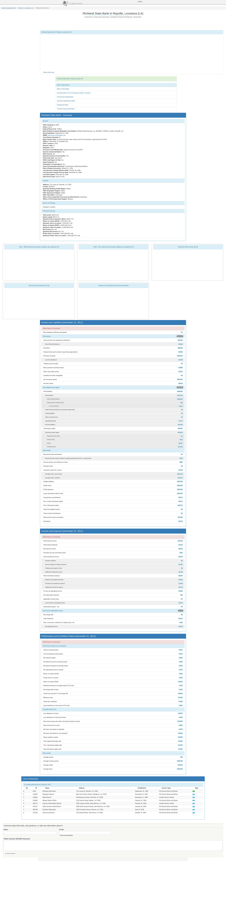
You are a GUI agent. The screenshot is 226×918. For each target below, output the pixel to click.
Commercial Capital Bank (65, 97)
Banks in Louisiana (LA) (26, 8)
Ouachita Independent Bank (66, 101)
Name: (6, 829)
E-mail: (61, 829)
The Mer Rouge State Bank (65, 109)
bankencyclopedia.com (8, 8)
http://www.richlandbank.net (57, 135)
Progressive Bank (62, 105)
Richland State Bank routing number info (70, 78)
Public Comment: (17, 839)
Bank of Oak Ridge (63, 89)
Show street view (48, 72)
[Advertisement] (113, 24)
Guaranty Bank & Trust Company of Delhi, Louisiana (74, 93)
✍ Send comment (10, 853)
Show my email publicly (66, 835)
